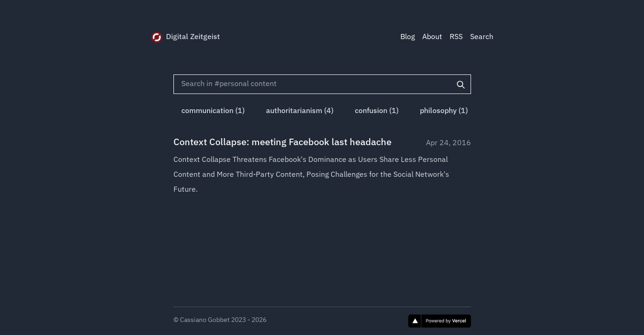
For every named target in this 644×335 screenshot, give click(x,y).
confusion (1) (376, 111)
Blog (407, 37)
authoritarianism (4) (299, 111)
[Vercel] (439, 321)
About (432, 37)
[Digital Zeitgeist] (156, 37)
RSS (456, 37)
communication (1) (213, 111)
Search (481, 37)
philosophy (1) (444, 111)
